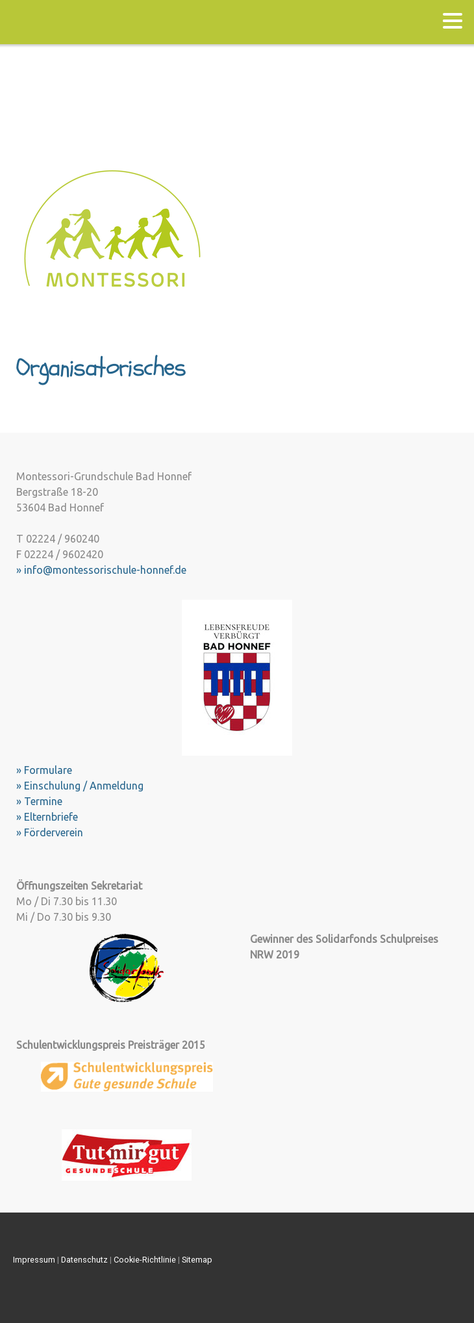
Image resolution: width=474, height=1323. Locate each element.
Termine (43, 801)
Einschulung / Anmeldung (83, 785)
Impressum (34, 1260)
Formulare (48, 770)
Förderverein (53, 832)
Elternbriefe (51, 817)
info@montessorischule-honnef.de (105, 570)
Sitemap (197, 1260)
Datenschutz (84, 1260)
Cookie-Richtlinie (145, 1260)
